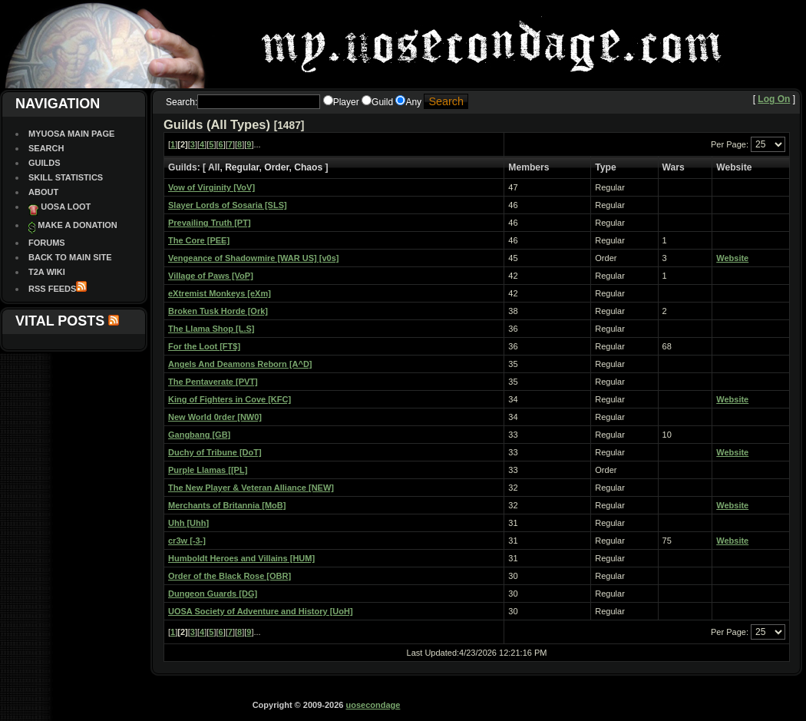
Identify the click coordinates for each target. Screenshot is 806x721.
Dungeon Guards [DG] (212, 593)
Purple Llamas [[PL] (207, 470)
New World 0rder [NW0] (215, 417)
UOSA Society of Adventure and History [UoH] (260, 611)
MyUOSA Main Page (71, 133)
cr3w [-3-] (187, 540)
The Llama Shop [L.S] (211, 328)
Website (732, 258)
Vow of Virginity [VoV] (211, 187)
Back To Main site (70, 257)
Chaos (308, 167)
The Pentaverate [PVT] (213, 381)
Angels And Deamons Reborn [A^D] (240, 364)
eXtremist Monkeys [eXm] (219, 293)
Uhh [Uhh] (188, 523)
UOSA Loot (66, 206)
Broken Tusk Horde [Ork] (218, 311)
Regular (242, 167)
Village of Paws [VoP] (210, 275)
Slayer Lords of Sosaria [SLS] (227, 205)
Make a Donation (77, 225)
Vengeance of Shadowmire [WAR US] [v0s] (253, 258)
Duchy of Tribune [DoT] (215, 452)
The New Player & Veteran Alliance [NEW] (251, 487)
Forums (46, 242)
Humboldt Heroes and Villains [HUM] (241, 558)
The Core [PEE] (199, 240)
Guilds (44, 162)
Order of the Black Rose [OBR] (229, 575)
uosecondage (372, 704)
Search (46, 148)
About (43, 192)
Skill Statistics (65, 177)
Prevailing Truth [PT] (209, 222)
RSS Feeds (52, 288)
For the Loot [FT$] (204, 346)
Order (276, 167)
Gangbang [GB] (199, 434)
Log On (774, 99)
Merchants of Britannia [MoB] (227, 505)
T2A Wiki (46, 271)
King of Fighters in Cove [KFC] (229, 399)
